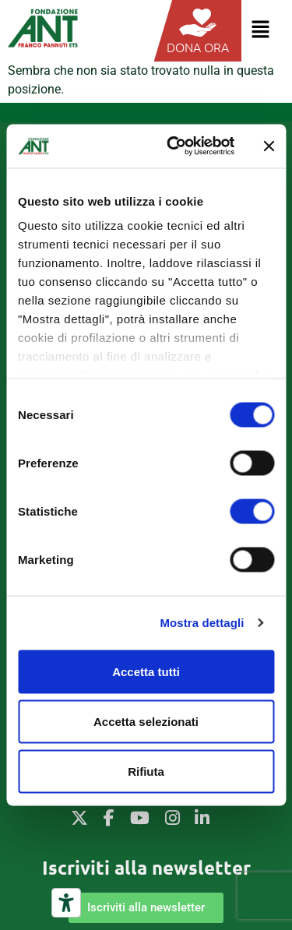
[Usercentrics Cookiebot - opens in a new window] (174, 146)
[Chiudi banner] (268, 145)
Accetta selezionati (146, 720)
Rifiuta (146, 770)
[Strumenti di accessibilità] (66, 903)
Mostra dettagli (202, 622)
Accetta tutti (146, 671)
